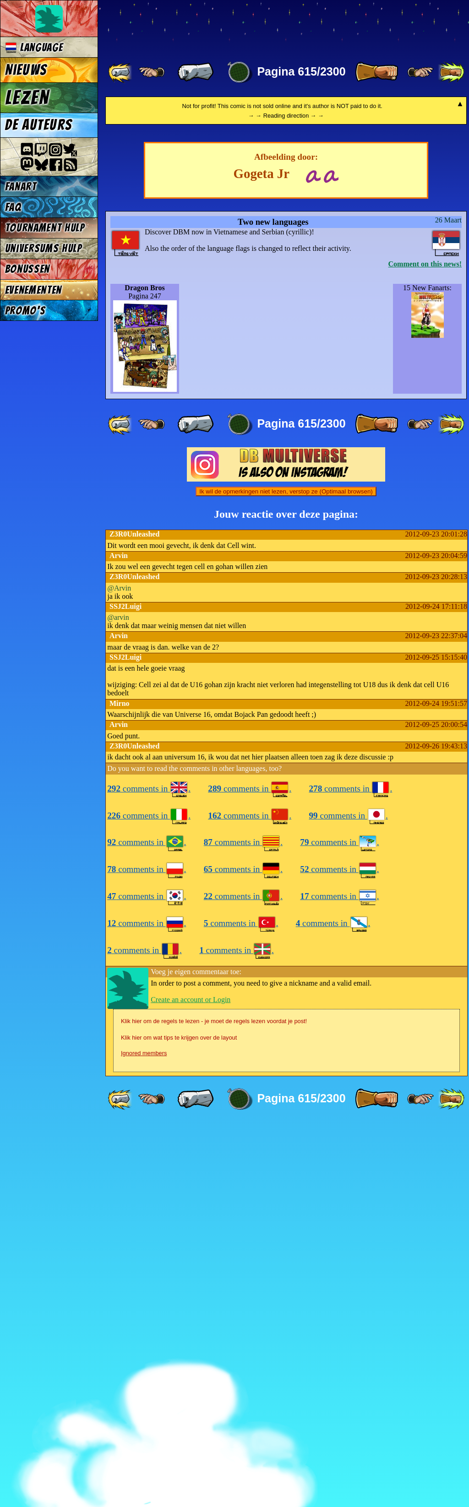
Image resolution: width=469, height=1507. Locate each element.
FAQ (13, 207)
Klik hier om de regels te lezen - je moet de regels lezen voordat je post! (214, 1403)
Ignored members (144, 1435)
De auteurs (38, 125)
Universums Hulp (43, 248)
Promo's (25, 310)
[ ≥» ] (420, 72)
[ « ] (195, 72)
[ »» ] (451, 72)
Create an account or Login (190, 1382)
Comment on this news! (425, 647)
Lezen (27, 97)
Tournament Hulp (45, 227)
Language (34, 47)
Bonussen (27, 269)
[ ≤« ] (151, 72)
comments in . (149, 1171)
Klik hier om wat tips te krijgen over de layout (179, 1420)
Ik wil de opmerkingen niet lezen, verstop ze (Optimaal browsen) (286, 874)
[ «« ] (121, 72)
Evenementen (33, 290)
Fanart (21, 186)
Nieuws (26, 70)
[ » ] (376, 72)
